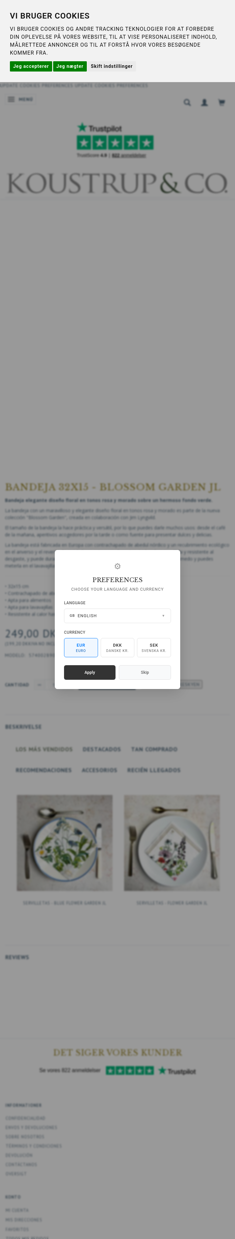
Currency (74, 632)
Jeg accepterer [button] (31, 66)
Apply (89, 672)
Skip (145, 672)
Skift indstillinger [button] (112, 66)
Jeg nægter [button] (70, 66)
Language (74, 603)
